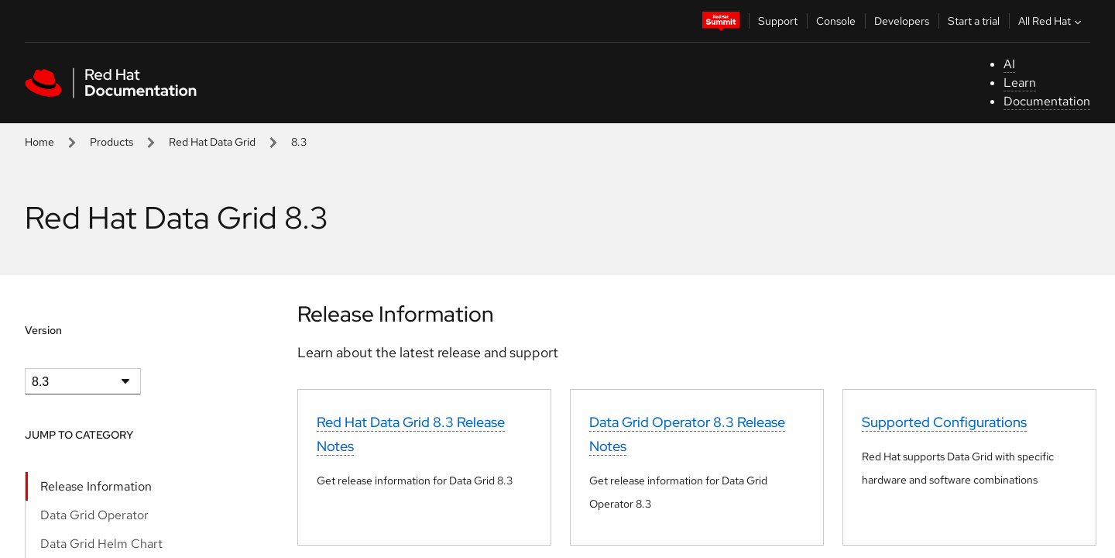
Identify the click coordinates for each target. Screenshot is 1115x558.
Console (836, 21)
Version (43, 330)
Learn (1020, 82)
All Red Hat (1051, 21)
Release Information (96, 486)
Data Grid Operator (94, 515)
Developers (901, 21)
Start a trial (974, 21)
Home (39, 142)
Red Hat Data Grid (212, 142)
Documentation (1047, 101)
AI (1009, 64)
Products (111, 142)
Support (778, 21)
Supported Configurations (944, 422)
